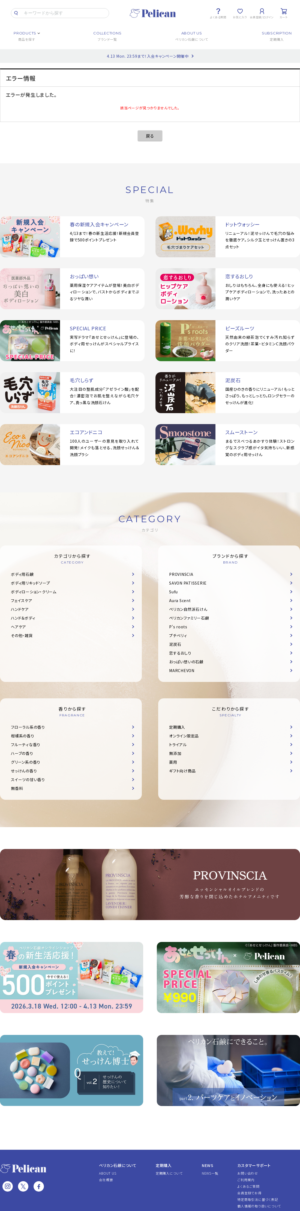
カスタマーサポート (254, 1165)
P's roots (178, 627)
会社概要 (106, 1179)
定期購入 (177, 727)
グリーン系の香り (25, 762)
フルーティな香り (25, 744)
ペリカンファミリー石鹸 (189, 618)
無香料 (17, 788)
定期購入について (169, 1173)
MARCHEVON (181, 670)
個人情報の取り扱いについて (259, 1206)
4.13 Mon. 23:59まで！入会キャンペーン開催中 (148, 56)
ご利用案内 (245, 1179)
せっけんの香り (24, 771)
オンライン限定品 (184, 736)
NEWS (208, 1165)
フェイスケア (21, 600)
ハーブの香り (22, 753)
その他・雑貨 (22, 635)
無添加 (175, 753)
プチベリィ (178, 635)
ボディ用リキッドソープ (30, 583)
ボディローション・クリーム (33, 592)
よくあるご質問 (248, 1186)
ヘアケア (18, 627)
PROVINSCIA (181, 574)
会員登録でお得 (249, 1192)
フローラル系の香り (28, 727)
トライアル (178, 744)
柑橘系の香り (22, 736)
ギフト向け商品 (182, 771)
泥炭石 (175, 644)
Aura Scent (180, 600)
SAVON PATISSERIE (188, 583)
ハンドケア (20, 609)
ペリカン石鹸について (118, 1165)
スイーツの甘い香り (28, 779)
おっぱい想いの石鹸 (186, 662)
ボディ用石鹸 (22, 574)
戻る (150, 136)
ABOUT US (107, 1173)
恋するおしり (180, 653)
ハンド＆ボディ (23, 618)
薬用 (173, 762)
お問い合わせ (247, 1173)
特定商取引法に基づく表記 (257, 1199)
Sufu (173, 592)
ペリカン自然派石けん (188, 609)
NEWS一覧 (210, 1173)
